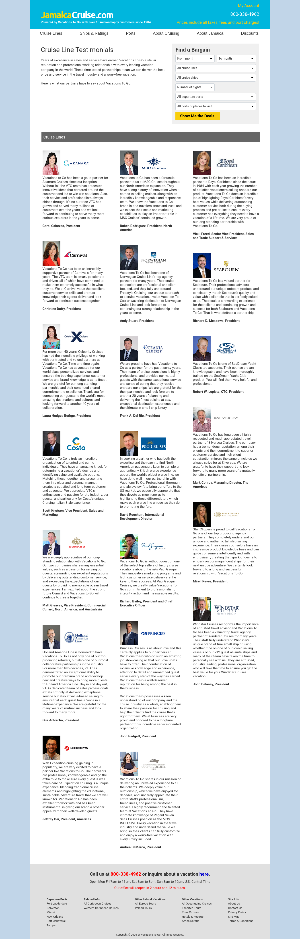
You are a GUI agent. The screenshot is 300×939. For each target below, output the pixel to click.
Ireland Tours (143, 908)
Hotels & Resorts (192, 916)
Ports (130, 33)
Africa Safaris (190, 921)
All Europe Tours (145, 903)
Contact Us (235, 908)
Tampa (51, 925)
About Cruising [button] (166, 33)
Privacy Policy (237, 912)
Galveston (53, 908)
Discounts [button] (250, 33)
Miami (51, 912)
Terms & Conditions (240, 921)
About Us (234, 903)
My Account (248, 5)
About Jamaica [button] (210, 33)
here (204, 874)
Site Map (233, 916)
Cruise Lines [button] (51, 33)
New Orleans (55, 916)
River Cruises (190, 912)
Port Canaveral (56, 921)
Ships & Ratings (94, 33)
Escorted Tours (191, 908)
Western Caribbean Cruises (101, 908)
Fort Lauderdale (57, 903)
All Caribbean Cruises (97, 903)
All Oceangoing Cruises (197, 903)
